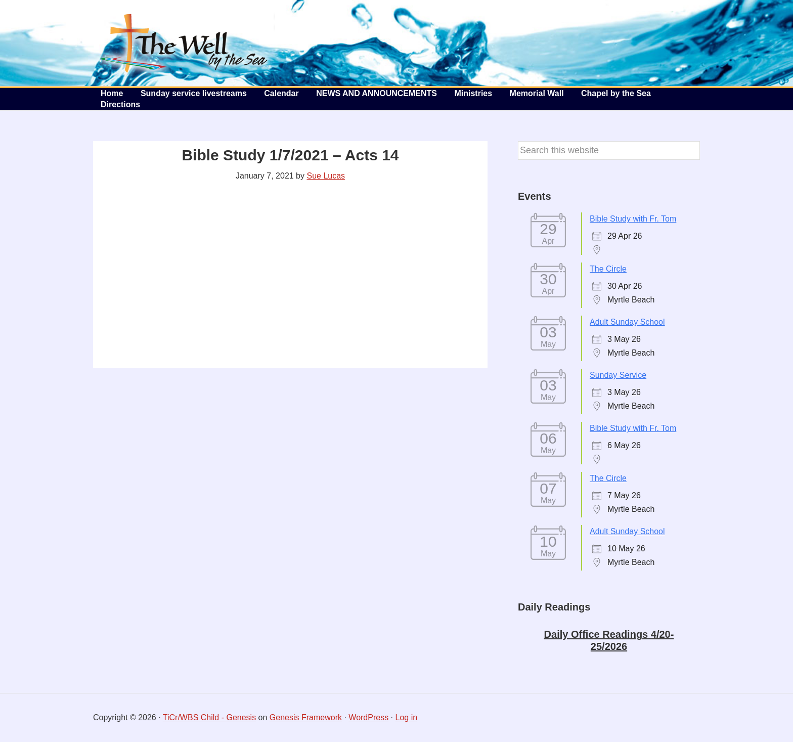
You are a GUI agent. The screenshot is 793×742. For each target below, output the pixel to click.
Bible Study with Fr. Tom (633, 218)
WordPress (368, 717)
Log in (406, 717)
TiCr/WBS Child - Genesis (209, 717)
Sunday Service (618, 375)
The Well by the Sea (184, 43)
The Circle (608, 269)
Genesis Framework (306, 717)
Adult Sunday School (627, 322)
